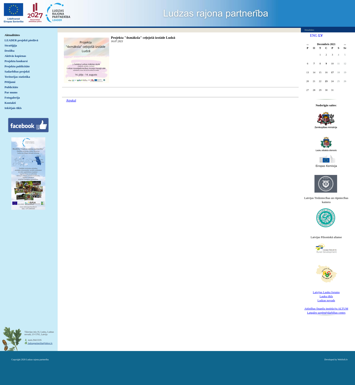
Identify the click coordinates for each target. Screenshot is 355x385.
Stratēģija (11, 45)
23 (326, 81)
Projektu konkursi (16, 61)
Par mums (11, 92)
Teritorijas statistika (17, 76)
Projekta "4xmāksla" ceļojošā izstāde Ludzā (143, 37)
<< (308, 45)
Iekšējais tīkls (13, 108)
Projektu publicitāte (17, 66)
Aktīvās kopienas (15, 56)
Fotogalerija (12, 97)
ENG (313, 35)
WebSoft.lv (343, 359)
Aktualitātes (12, 35)
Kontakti (10, 102)
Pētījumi (10, 82)
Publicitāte (11, 87)
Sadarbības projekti (17, 71)
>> (345, 45)
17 (332, 72)
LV (320, 35)
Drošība (9, 50)
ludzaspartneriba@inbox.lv (40, 343)
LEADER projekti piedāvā (21, 40)
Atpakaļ (71, 100)
